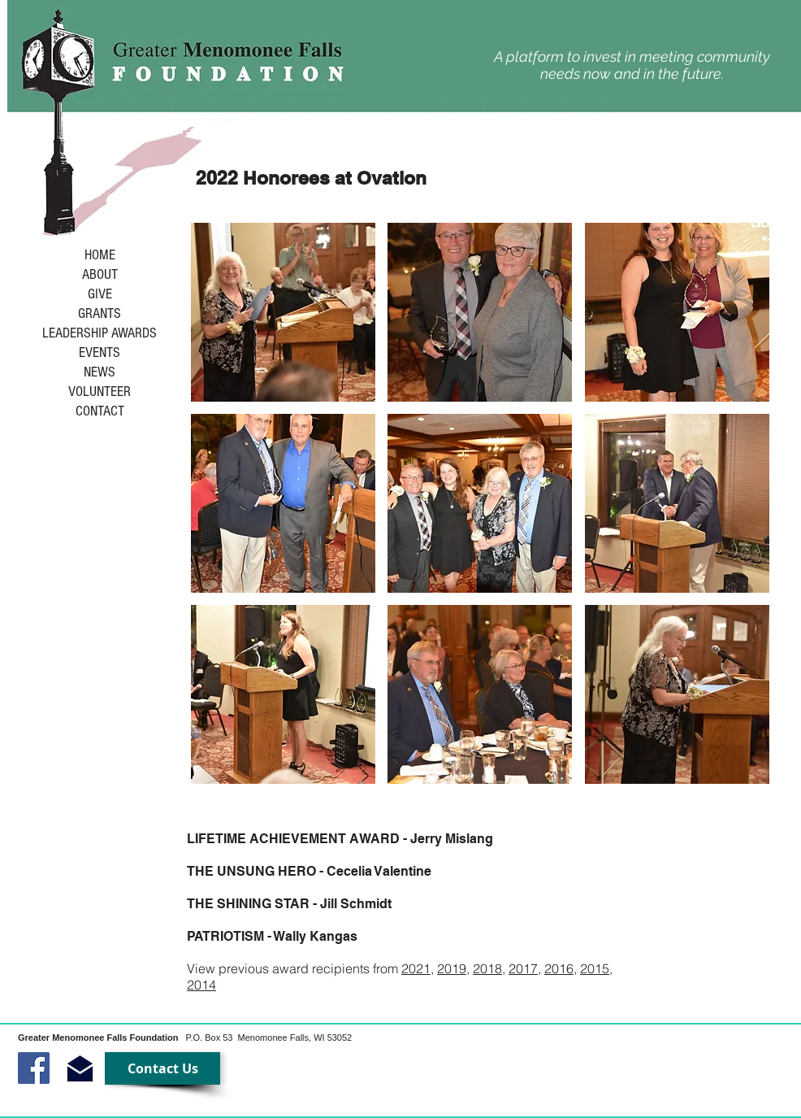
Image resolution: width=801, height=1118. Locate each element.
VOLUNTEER (99, 392)
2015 (594, 968)
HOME (99, 255)
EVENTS (99, 353)
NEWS (99, 372)
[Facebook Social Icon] (34, 1068)
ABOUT (100, 275)
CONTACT (100, 411)
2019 (451, 968)
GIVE (100, 294)
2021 (416, 968)
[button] (283, 312)
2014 (201, 985)
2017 (523, 968)
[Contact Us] (162, 1068)
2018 (487, 968)
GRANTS (99, 314)
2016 (559, 968)
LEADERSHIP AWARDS (99, 333)
